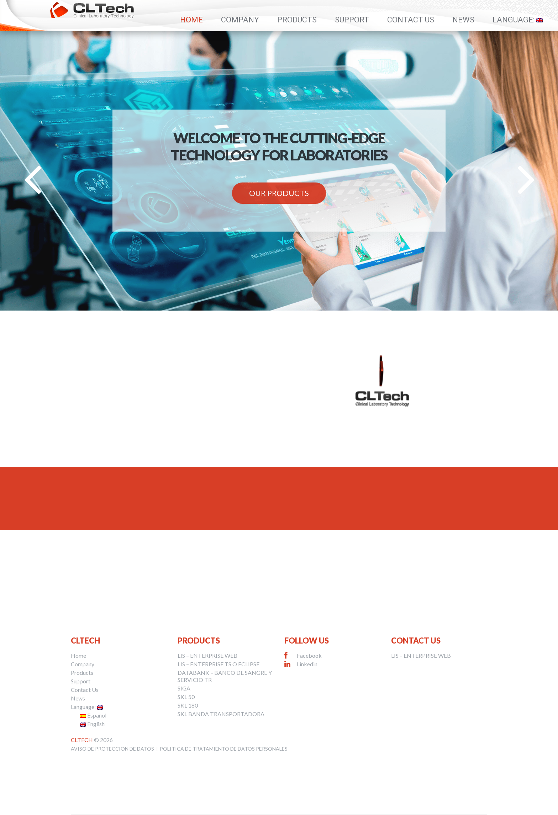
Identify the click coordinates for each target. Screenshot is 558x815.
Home (191, 20)
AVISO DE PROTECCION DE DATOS (112, 749)
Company (240, 20)
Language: (518, 20)
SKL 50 (186, 696)
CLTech (82, 739)
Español (93, 715)
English (92, 723)
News (463, 20)
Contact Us (410, 20)
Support (352, 20)
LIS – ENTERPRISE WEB (207, 655)
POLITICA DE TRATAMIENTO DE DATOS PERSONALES (224, 749)
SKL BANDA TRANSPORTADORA (221, 713)
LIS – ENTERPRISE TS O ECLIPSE (218, 664)
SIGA (184, 688)
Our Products (279, 193)
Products (297, 20)
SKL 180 (188, 705)
